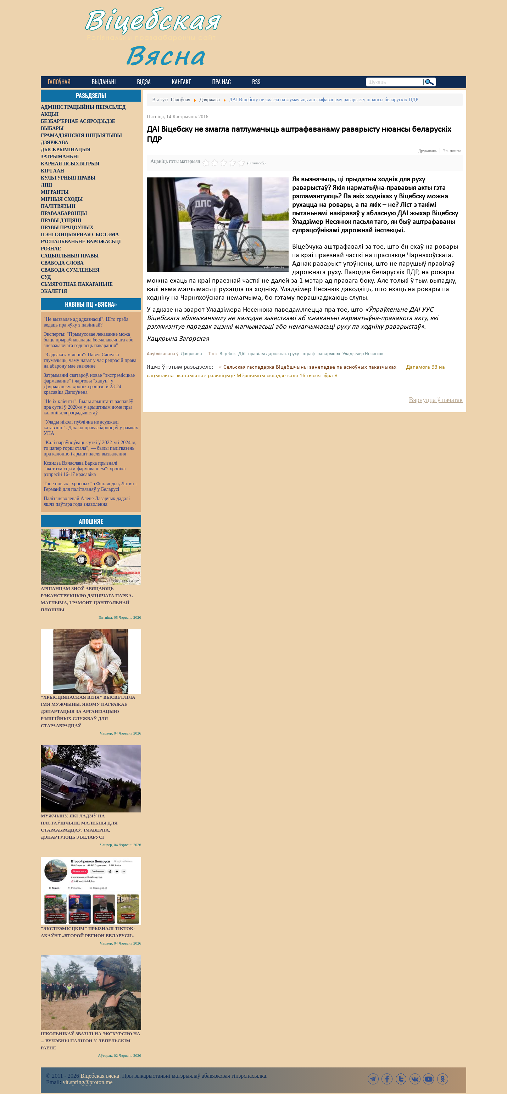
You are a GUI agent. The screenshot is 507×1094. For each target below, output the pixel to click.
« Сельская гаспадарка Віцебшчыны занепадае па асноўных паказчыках (308, 367)
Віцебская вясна (99, 1076)
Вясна (165, 54)
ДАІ (242, 354)
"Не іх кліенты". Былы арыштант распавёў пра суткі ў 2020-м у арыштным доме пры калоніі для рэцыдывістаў (88, 407)
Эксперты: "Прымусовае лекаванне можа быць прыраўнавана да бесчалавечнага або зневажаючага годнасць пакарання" (88, 339)
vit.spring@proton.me (88, 1082)
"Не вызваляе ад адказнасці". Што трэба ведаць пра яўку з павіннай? (86, 322)
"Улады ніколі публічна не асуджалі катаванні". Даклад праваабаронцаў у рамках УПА (91, 427)
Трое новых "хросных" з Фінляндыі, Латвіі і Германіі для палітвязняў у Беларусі (90, 486)
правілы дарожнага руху (273, 354)
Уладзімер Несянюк (363, 354)
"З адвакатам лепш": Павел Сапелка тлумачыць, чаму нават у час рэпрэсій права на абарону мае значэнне (90, 360)
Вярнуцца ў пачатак (436, 399)
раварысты (328, 354)
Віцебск (227, 354)
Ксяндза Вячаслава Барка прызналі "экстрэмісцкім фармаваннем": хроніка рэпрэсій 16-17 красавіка (85, 468)
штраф (308, 354)
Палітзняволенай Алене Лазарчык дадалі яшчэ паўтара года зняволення (87, 501)
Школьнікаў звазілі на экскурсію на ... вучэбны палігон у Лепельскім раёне (90, 1040)
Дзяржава (191, 354)
